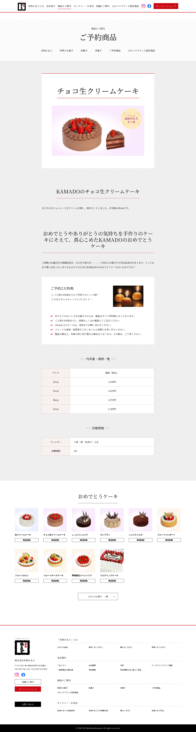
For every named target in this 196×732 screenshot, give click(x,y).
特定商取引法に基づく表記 (130, 670)
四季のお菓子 (66, 50)
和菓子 (84, 50)
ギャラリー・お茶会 (84, 6)
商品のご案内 (64, 6)
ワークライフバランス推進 (162, 665)
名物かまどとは (36, 6)
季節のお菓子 (62, 688)
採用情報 (92, 670)
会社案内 (61, 657)
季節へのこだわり (159, 647)
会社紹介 (50, 6)
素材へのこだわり (96, 647)
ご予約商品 (114, 50)
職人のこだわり (126, 647)
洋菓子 (98, 50)
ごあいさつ (61, 665)
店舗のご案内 (103, 6)
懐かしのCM (125, 710)
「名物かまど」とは (67, 639)
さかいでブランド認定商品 (125, 6)
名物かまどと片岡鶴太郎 (98, 710)
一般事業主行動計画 (65, 670)
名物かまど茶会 (158, 710)
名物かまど (46, 50)
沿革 (122, 665)
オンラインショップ (166, 6)
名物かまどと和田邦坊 (66, 710)
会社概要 (92, 665)
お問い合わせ (28, 704)
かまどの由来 (62, 647)
